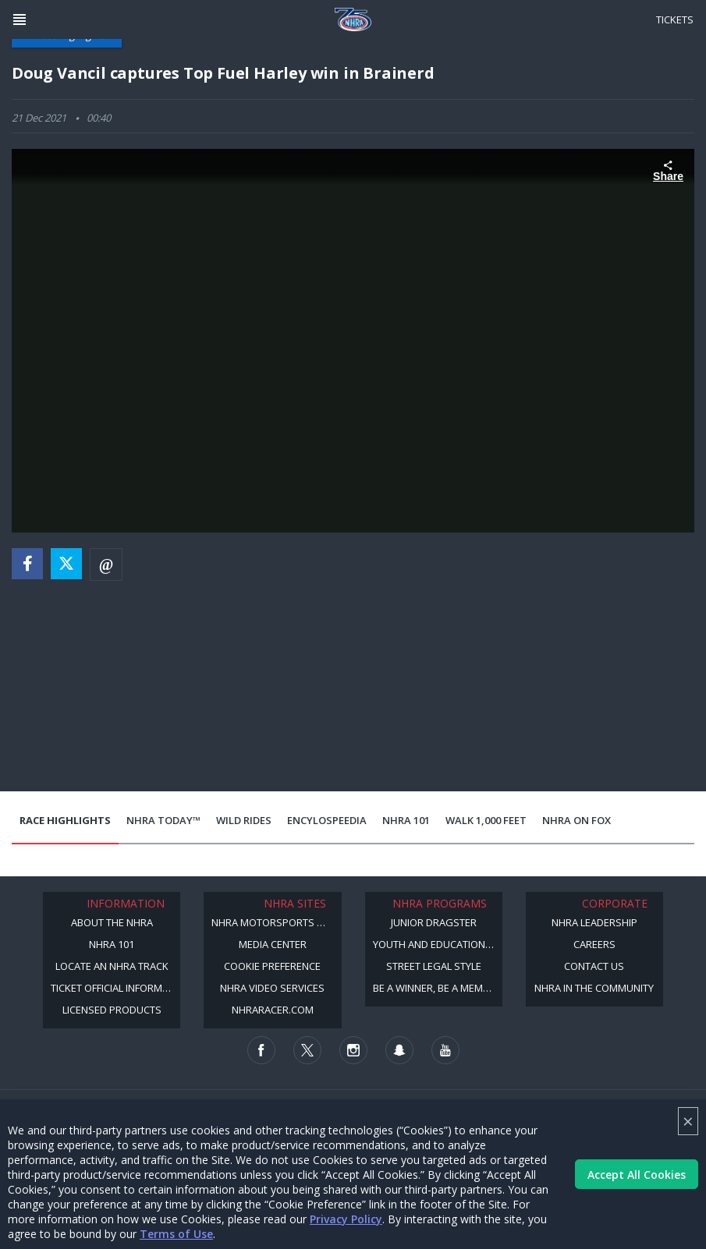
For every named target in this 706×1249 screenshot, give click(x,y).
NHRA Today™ (163, 820)
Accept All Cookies (636, 1174)
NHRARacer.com (273, 1010)
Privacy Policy (346, 1219)
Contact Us (594, 966)
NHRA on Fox (576, 820)
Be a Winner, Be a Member (437, 988)
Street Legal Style (433, 966)
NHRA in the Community (594, 988)
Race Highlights (65, 820)
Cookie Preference (272, 966)
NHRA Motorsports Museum (276, 922)
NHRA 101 (406, 820)
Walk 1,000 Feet (486, 820)
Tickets (675, 19)
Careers (594, 944)
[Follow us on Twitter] (307, 1050)
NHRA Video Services (272, 988)
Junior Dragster (434, 922)
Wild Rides (243, 820)
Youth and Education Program (437, 944)
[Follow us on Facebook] (261, 1050)
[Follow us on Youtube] (445, 1050)
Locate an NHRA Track (112, 966)
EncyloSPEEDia (327, 820)
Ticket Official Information (115, 988)
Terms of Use (176, 1233)
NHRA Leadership (594, 922)
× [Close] (688, 1121)
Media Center (273, 944)
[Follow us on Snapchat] (399, 1050)
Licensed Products (111, 1010)
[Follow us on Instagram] (353, 1050)
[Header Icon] (19, 19)
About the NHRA (112, 922)
